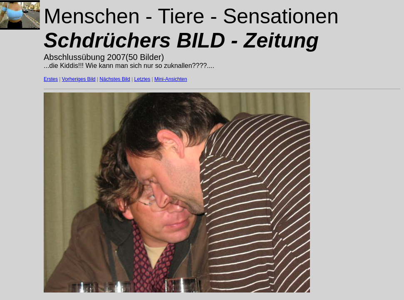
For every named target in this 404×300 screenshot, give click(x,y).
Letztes (142, 79)
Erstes (51, 79)
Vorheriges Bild (79, 79)
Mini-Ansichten (170, 79)
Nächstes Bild (114, 79)
